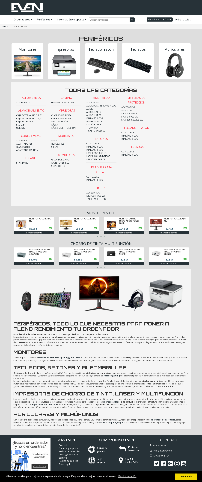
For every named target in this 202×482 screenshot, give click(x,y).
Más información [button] (127, 476)
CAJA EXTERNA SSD (26, 121)
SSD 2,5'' (20, 124)
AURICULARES (93, 111)
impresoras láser (111, 402)
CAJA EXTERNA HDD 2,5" (29, 115)
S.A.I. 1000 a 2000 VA (132, 119)
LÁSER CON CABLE (96, 152)
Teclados (138, 49)
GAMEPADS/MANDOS (62, 102)
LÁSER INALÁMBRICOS (98, 156)
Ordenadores (23, 19)
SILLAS (54, 146)
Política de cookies (68, 460)
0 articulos (183, 19)
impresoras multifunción (44, 404)
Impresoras (64, 49)
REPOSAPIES (57, 143)
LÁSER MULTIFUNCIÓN (63, 127)
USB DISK (21, 127)
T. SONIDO (92, 127)
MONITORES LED (60, 162)
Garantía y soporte (68, 448)
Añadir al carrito (33, 232)
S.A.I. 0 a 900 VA (129, 116)
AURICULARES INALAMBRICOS (94, 117)
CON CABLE (92, 143)
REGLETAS (126, 110)
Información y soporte (71, 19)
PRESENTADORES (95, 159)
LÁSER (54, 124)
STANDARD (22, 162)
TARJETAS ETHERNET (97, 198)
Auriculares (175, 49)
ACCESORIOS (23, 102)
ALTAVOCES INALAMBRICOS (101, 105)
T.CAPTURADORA (95, 130)
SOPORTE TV (58, 165)
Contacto (63, 445)
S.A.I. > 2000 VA (129, 113)
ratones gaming (112, 375)
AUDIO (89, 108)
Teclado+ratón (101, 49)
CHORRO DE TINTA (61, 115)
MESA (54, 140)
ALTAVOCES (92, 102)
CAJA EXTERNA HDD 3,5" (29, 118)
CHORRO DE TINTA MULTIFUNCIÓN (61, 120)
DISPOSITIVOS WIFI (96, 195)
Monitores (27, 49)
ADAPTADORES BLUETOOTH (24, 145)
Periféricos (44, 19)
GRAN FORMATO (60, 159)
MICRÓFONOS (93, 124)
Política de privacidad (69, 451)
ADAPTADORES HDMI (27, 150)
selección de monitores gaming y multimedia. (60, 357)
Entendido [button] (186, 476)
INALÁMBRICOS (94, 146)
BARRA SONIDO (94, 121)
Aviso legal (64, 463)
